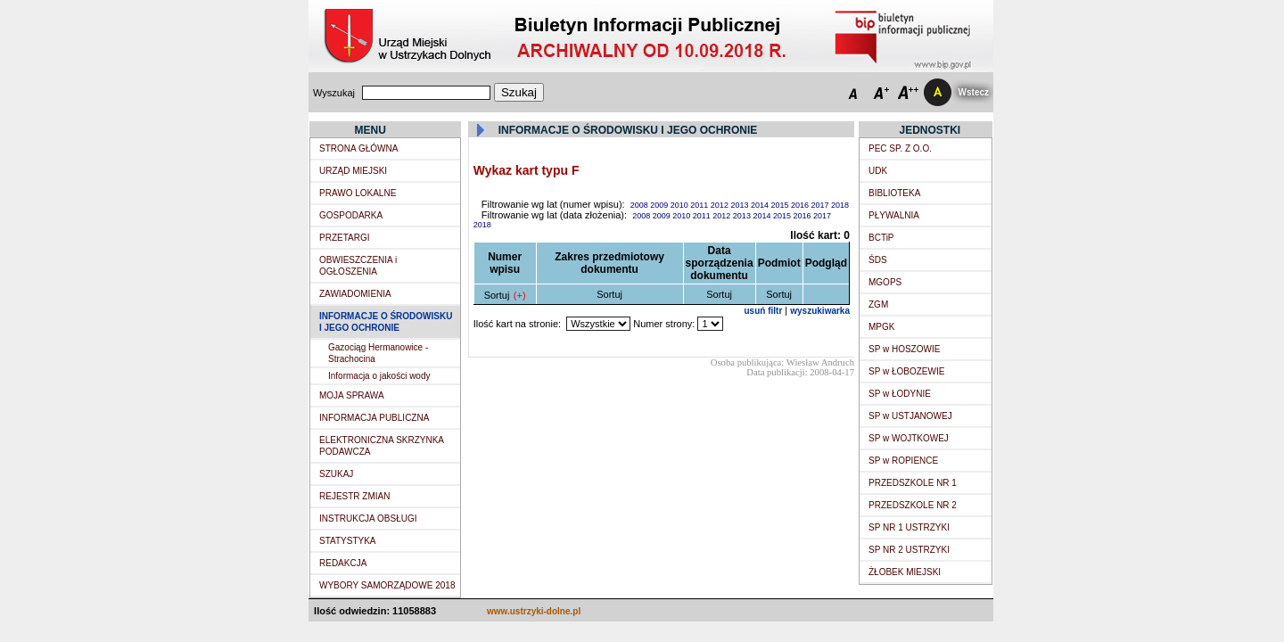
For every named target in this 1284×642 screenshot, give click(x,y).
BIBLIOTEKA (894, 193)
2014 (761, 205)
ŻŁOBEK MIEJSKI (904, 572)
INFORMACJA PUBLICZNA (374, 418)
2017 (821, 205)
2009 (660, 205)
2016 (801, 205)
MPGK (881, 327)
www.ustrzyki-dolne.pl (533, 611)
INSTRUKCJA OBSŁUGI (367, 518)
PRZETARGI (344, 238)
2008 (640, 205)
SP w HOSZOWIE (904, 349)
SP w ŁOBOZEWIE (906, 371)
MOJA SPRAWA (351, 395)
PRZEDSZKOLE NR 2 (912, 505)
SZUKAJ (336, 474)
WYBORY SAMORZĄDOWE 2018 (387, 585)
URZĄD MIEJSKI (353, 171)
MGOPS (884, 282)
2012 (721, 205)
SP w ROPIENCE (903, 460)
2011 (700, 205)
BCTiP (881, 238)
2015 (780, 205)
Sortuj (497, 295)
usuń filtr (764, 311)
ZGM (878, 304)
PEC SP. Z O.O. (900, 148)
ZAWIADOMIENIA (355, 294)
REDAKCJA (342, 563)
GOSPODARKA (351, 215)
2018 (840, 205)
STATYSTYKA (347, 541)
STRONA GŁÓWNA (358, 148)
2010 (681, 205)
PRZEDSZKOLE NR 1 (912, 483)
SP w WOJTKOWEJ (908, 438)
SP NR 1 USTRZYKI (909, 527)
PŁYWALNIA (893, 215)
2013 (740, 205)
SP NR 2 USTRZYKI (909, 550)
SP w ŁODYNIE (899, 394)
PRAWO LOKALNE (357, 193)
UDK (877, 171)
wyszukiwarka (820, 311)
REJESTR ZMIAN (354, 496)
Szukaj (519, 92)
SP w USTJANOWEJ (910, 416)
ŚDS (877, 260)
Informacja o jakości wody (379, 376)
